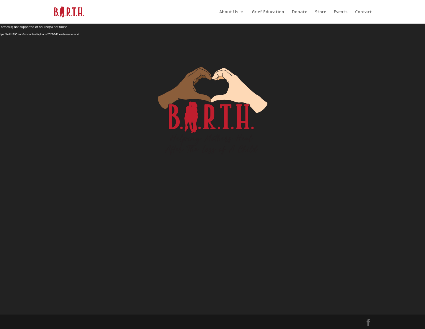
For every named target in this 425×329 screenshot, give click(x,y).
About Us (228, 12)
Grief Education (268, 12)
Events (340, 12)
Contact (363, 12)
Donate (299, 12)
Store (320, 12)
